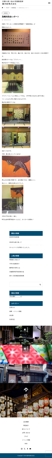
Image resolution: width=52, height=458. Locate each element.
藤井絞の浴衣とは (14, 267)
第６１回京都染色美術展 (16, 275)
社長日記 (6, 13)
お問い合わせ (26, 432)
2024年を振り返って (15, 242)
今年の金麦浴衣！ (14, 263)
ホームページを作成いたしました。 (20, 247)
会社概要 (26, 422)
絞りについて (26, 429)
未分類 (11, 315)
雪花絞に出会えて (14, 259)
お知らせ (12, 307)
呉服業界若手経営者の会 (16, 271)
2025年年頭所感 (14, 237)
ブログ (26, 436)
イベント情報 (26, 440)
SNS (26, 443)
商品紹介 (26, 425)
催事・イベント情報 (15, 311)
